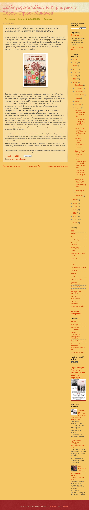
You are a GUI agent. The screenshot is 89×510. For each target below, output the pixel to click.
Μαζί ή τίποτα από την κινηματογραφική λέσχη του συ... (80, 131)
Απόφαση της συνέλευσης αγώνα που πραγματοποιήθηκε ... (80, 182)
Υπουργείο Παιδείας (77, 306)
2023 (75, 66)
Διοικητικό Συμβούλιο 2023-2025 (29, 19)
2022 (75, 69)
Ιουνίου (77, 98)
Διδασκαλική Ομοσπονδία (75, 328)
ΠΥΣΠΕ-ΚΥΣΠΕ (76, 279)
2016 (75, 203)
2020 (75, 76)
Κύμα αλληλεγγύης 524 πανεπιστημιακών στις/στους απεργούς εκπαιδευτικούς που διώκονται (78, 473)
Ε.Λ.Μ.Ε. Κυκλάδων (77, 341)
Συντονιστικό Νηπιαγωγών (75, 297)
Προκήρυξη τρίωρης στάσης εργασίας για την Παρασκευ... (79, 143)
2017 (75, 200)
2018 (75, 82)
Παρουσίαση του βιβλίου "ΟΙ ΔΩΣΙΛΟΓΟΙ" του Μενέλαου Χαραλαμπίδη (78, 373)
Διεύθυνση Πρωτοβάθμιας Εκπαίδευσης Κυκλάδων (76, 335)
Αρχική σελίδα (10, 19)
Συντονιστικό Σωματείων (75, 302)
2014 (75, 210)
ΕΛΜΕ (73, 264)
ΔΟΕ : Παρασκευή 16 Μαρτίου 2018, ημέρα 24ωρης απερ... (80, 163)
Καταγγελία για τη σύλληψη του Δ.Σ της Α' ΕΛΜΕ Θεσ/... (80, 122)
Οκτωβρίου (79, 91)
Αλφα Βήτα (74, 325)
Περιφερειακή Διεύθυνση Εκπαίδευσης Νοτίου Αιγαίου (78, 346)
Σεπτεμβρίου (79, 95)
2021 (75, 72)
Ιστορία (73, 273)
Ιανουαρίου (79, 196)
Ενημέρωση (75, 270)
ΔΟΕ (72, 231)
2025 (75, 59)
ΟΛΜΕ (73, 276)
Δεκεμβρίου (79, 85)
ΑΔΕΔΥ (73, 234)
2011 (75, 219)
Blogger (65, 506)
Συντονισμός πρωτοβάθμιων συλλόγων (76, 291)
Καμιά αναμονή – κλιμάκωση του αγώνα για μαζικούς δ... (80, 173)
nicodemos (53, 506)
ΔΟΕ (72, 261)
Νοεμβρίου (79, 88)
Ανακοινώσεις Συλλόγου (18, 159)
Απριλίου (78, 104)
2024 (75, 63)
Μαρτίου (78, 108)
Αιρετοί (73, 237)
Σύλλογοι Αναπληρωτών (76, 283)
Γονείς (73, 250)
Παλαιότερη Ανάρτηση (57, 166)
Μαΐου (77, 101)
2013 (75, 213)
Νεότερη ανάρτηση (12, 166)
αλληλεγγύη (75, 240)
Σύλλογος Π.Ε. (78, 35)
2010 (75, 223)
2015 (75, 206)
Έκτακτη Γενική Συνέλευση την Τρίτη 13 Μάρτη (80, 153)
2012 (75, 216)
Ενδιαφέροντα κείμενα (78, 267)
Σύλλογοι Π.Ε (75, 287)
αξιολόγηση (75, 248)
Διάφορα (74, 258)
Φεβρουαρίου (79, 191)
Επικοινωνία (48, 19)
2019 (75, 79)
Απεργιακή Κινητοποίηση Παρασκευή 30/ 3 (80, 113)
